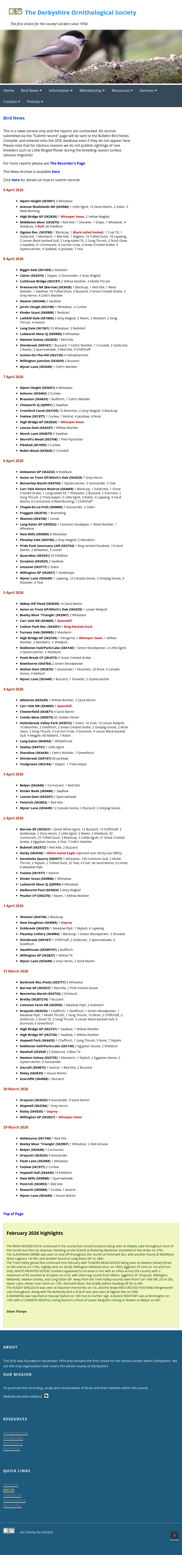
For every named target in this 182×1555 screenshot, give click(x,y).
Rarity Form (13, 1443)
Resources (122, 90)
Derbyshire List (15, 1432)
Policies (35, 101)
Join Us (8, 1489)
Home (9, 90)
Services (148, 90)
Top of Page (13, 1213)
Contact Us (12, 1494)
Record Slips (13, 1437)
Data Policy (12, 1505)
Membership (92, 90)
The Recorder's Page (67, 163)
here (56, 171)
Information (61, 90)
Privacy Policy (14, 1500)
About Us (10, 1484)
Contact (12, 101)
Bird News (31, 90)
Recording (11, 1448)
